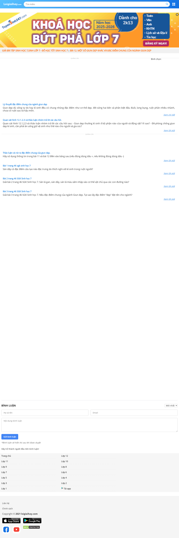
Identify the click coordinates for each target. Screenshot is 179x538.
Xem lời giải (169, 130)
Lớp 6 (64, 472)
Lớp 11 (4, 461)
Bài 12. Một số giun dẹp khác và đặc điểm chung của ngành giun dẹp (110, 50)
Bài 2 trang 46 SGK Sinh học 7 (17, 178)
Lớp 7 (4, 472)
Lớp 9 (4, 466)
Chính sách (7, 508)
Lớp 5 (4, 477)
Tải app (66, 488)
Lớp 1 (4, 488)
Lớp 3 (4, 483)
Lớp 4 (64, 477)
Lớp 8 (64, 466)
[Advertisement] (89, 81)
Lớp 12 (64, 455)
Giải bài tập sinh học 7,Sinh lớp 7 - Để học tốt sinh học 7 (35, 50)
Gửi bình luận (9, 437)
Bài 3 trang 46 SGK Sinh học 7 (17, 191)
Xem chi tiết (169, 114)
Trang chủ (6, 455)
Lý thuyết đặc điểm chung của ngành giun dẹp (25, 104)
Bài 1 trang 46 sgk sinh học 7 (17, 165)
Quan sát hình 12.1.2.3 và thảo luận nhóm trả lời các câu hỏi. (32, 120)
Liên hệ (5, 503)
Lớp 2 (64, 483)
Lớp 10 (64, 461)
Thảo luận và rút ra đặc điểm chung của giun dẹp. (26, 152)
